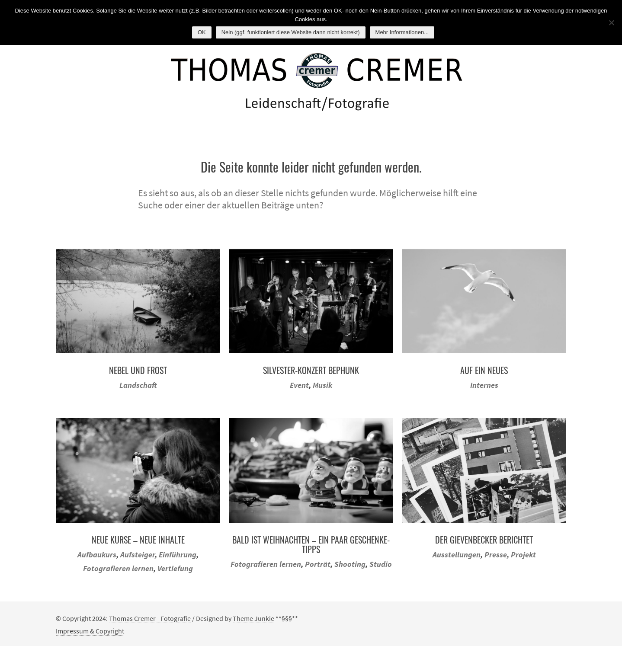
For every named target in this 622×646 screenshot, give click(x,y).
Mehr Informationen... (402, 32)
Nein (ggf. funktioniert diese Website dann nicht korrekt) (290, 32)
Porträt (317, 564)
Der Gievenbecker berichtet (484, 539)
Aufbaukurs (96, 555)
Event (299, 385)
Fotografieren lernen (118, 568)
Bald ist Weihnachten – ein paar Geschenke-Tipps (311, 544)
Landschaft (138, 385)
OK (202, 32)
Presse (495, 555)
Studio (380, 564)
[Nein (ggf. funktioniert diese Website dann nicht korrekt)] (611, 22)
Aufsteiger (137, 555)
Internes (484, 385)
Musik (322, 385)
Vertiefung (175, 568)
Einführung (177, 555)
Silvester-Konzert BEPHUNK (311, 370)
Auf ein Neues (484, 370)
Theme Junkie (253, 618)
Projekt (523, 555)
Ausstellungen (457, 555)
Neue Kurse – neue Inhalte (138, 539)
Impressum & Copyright (90, 631)
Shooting (350, 564)
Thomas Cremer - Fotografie (150, 618)
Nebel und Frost (138, 370)
